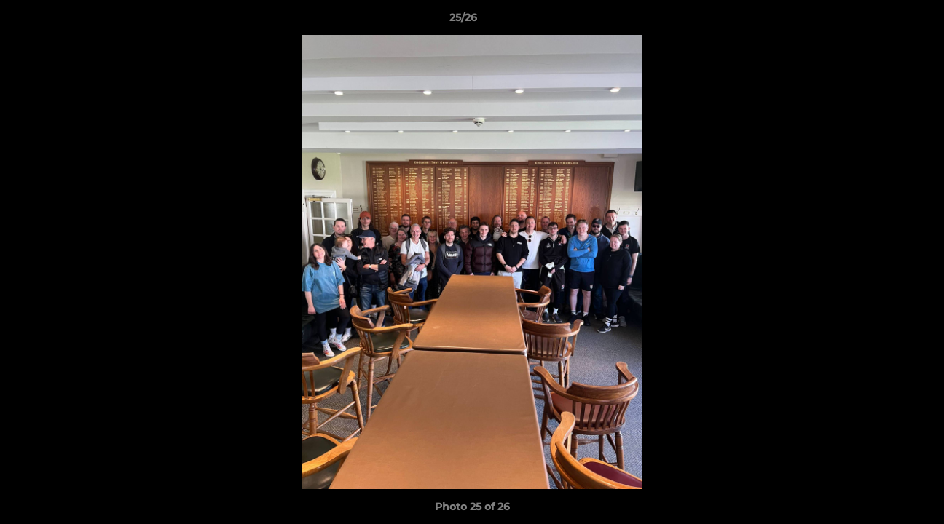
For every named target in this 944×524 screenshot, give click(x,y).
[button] (883, 21)
